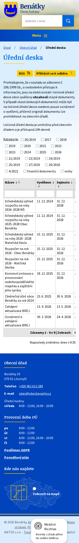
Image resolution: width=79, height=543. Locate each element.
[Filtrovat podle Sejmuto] (64, 193)
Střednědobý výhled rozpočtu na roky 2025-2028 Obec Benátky (19, 221)
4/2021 (13, 171)
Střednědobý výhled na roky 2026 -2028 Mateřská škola (19, 238)
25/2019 (14, 165)
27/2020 (34, 165)
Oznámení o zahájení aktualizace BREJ (17, 321)
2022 (58, 146)
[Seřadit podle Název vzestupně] (19, 181)
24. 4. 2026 (64, 317)
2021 (42, 146)
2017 (47, 139)
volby (68, 171)
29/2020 (54, 165)
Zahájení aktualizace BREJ (17, 308)
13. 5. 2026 (64, 306)
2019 (12, 146)
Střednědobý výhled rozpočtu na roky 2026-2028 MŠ (19, 205)
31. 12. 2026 (61, 236)
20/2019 (30, 139)
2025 (42, 152)
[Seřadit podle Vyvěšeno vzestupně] (39, 185)
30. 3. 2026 (44, 317)
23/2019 (34, 158)
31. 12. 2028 (61, 203)
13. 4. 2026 (44, 306)
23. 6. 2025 (44, 296)
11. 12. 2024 (45, 201)
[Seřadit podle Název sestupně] (19, 183)
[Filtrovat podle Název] (19, 193)
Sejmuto (64, 182)
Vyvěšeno (45, 182)
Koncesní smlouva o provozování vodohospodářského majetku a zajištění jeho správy (19, 281)
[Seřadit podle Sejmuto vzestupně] (59, 185)
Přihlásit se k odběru (55, 73)
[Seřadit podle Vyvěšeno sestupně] (39, 187)
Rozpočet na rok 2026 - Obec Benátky (19, 251)
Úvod (7, 47)
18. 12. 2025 (45, 273)
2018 (63, 139)
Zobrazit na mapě (46, 494)
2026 (58, 152)
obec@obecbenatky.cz (35, 393)
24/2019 (54, 158)
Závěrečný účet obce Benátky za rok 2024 (19, 298)
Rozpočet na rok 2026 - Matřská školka (17, 263)
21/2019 (14, 158)
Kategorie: (11, 139)
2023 (12, 152)
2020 (27, 146)
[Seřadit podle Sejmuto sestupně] (59, 187)
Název (11, 182)
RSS (25, 73)
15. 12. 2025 (45, 234)
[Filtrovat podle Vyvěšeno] (45, 193)
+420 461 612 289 (31, 386)
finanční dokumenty (41, 171)
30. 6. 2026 (64, 296)
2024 (27, 152)
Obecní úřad (28, 47)
